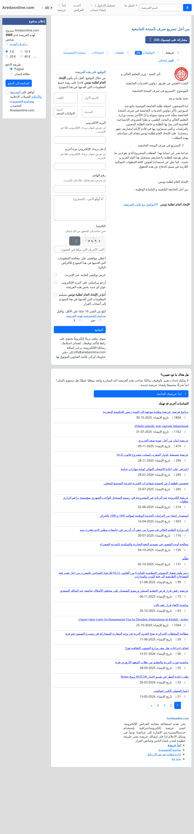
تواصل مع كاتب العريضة (141, 257)
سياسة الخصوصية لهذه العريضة (86, 369)
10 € (27, 165)
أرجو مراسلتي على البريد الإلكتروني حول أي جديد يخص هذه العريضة (83, 337)
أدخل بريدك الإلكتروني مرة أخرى (85, 202)
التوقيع (99, 383)
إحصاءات (100, 105)
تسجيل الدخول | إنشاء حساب (102, 7)
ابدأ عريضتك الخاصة (171, 447)
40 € (27, 170)
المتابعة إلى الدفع (18, 197)
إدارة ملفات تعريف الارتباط (164, 807)
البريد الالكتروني (96, 176)
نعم (93, 373)
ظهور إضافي (168, 113)
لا (74, 373)
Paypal (19, 183)
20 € (13, 170)
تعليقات (121, 105)
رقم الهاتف (99, 228)
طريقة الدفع (13, 178)
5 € (12, 165)
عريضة (172, 105)
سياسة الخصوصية (74, 105)
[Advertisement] (121, 47)
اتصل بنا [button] (129, 5)
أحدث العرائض (79, 7)
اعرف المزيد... (16, 158)
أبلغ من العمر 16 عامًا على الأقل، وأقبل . (81, 366)
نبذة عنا (176, 812)
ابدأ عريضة (61, 7)
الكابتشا (101, 279)
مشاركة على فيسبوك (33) (166, 92)
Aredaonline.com (18, 7)
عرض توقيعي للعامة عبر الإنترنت (85, 328)
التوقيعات (147, 105)
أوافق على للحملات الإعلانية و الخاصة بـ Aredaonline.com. (26, 215)
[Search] (161, 7)
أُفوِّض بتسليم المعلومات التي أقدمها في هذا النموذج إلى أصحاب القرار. (82, 352)
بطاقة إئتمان (22, 187)
